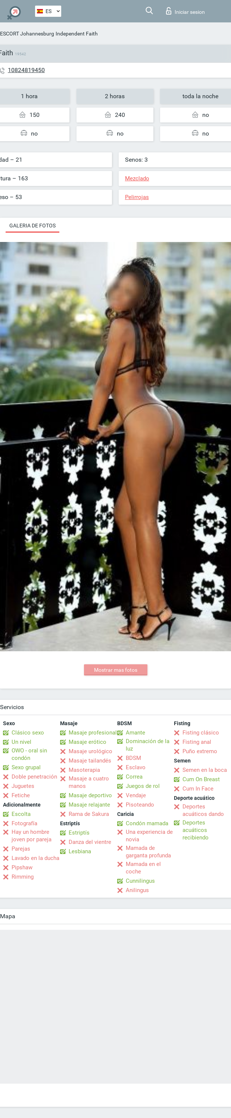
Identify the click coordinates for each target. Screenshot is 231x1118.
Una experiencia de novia (149, 836)
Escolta (21, 814)
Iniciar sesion (185, 11)
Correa (134, 776)
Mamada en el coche (143, 868)
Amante (135, 732)
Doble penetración (34, 776)
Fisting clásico (200, 732)
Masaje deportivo (90, 795)
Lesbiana (80, 851)
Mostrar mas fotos (115, 670)
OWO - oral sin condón (29, 754)
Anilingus (137, 890)
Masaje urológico (90, 751)
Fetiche (21, 795)
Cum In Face (197, 788)
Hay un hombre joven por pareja (31, 836)
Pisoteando (140, 804)
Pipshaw (22, 867)
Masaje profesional (93, 732)
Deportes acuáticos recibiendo (195, 830)
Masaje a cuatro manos (89, 782)
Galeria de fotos (32, 226)
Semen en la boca (204, 770)
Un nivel (21, 742)
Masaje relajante (89, 804)
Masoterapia (84, 770)
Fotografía (24, 823)
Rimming (23, 876)
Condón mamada (147, 823)
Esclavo (136, 767)
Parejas (21, 848)
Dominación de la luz (147, 745)
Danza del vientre (90, 842)
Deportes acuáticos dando (203, 810)
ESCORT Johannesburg (27, 34)
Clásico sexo (28, 732)
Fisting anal (196, 742)
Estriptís (79, 832)
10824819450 (26, 70)
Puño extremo (199, 751)
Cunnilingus (140, 881)
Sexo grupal (26, 767)
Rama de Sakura (89, 814)
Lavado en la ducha (35, 858)
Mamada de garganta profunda (148, 852)
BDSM (133, 758)
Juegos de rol (143, 786)
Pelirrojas (137, 197)
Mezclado (137, 178)
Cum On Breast (201, 779)
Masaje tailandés (90, 760)
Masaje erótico (87, 742)
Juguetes (23, 786)
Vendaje (136, 795)
